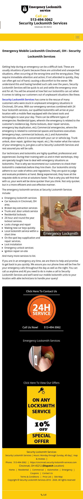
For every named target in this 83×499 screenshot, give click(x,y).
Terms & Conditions (29, 476)
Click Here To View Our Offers (41, 382)
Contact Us (47, 473)
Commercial (38, 469)
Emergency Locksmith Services (41, 340)
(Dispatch (48, 465)
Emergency (67, 469)
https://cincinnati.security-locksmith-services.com (53, 462)
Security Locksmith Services (18, 99)
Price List (47, 476)
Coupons (34, 473)
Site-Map (58, 476)
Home (12, 469)
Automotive (52, 469)
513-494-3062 (41, 19)
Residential (23, 469)
